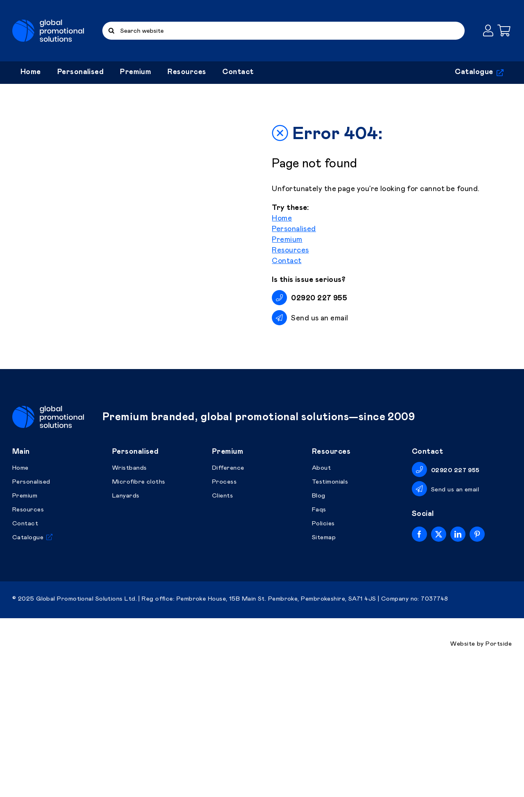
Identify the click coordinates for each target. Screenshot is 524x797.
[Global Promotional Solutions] (48, 23)
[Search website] (283, 31)
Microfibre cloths (138, 609)
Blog (318, 623)
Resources (290, 314)
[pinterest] (477, 661)
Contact (286, 325)
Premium (287, 303)
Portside (499, 771)
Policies (323, 651)
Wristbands (129, 595)
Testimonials (330, 609)
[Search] (111, 31)
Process (224, 609)
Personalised (294, 293)
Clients (222, 623)
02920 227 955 (455, 597)
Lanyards (126, 623)
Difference (228, 595)
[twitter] (438, 661)
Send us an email (319, 382)
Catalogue (27, 665)
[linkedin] (457, 661)
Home (282, 282)
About (321, 595)
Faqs (319, 637)
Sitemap (324, 665)
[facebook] (419, 661)
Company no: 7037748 (414, 726)
